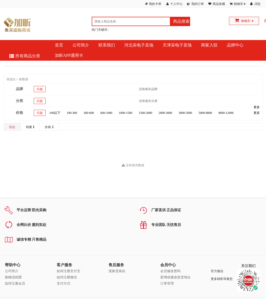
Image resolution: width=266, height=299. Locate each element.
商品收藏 (219, 4)
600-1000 (106, 113)
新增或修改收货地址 (175, 277)
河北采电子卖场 (138, 45)
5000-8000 (205, 113)
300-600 (89, 113)
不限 (40, 89)
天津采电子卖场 (177, 45)
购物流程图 (13, 277)
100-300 (72, 113)
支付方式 (63, 283)
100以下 (54, 113)
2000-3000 (165, 113)
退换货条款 (117, 271)
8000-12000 (226, 113)
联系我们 (106, 45)
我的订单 (197, 4)
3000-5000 (185, 113)
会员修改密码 (170, 271)
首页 (59, 45)
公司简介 (81, 45)
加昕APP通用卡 (69, 55)
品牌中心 (235, 45)
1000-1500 (125, 113)
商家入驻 (209, 45)
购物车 (245, 21)
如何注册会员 (15, 283)
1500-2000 (145, 113)
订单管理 (167, 283)
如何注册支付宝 (68, 271)
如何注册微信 (67, 277)
